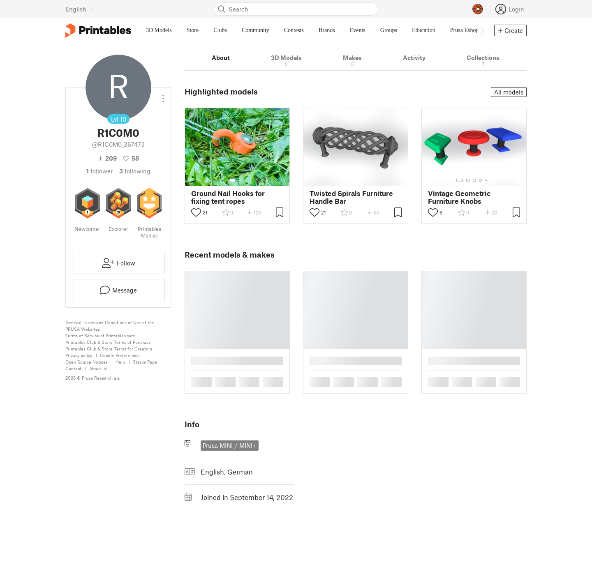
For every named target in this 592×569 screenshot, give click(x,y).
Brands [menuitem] (327, 30)
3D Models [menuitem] (159, 30)
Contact (73, 368)
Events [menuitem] (357, 30)
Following (134, 171)
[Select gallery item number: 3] (474, 180)
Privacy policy (78, 355)
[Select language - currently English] (79, 9)
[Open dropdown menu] (163, 95)
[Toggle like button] (196, 212)
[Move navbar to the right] (481, 30)
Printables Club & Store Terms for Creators (108, 348)
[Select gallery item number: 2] (240, 180)
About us (98, 368)
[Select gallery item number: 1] (232, 180)
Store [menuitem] (193, 30)
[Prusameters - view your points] (477, 9)
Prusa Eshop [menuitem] (464, 30)
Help (120, 361)
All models (508, 92)
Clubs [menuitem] (220, 30)
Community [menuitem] (255, 30)
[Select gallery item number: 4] (481, 180)
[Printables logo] (98, 30)
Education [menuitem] (423, 30)
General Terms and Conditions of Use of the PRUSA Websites (109, 326)
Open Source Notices (86, 361)
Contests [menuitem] (294, 30)
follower (99, 171)
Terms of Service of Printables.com (100, 335)
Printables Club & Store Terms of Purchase (108, 342)
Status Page (145, 361)
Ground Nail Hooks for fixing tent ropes (228, 197)
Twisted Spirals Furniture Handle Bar (351, 197)
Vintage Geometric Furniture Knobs (459, 197)
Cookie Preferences (119, 355)
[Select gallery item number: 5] (486, 180)
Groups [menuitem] (388, 30)
